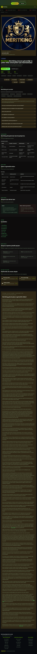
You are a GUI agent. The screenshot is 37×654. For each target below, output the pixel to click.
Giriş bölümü (4, 225)
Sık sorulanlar (4, 227)
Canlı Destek (31, 643)
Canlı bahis (18, 645)
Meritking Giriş (15, 3)
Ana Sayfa (2, 12)
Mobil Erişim (31, 642)
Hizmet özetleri (4, 235)
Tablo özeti (4, 230)
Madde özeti (4, 233)
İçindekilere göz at (15, 68)
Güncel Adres (30, 640)
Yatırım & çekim (18, 639)
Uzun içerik (4, 236)
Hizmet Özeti (31, 645)
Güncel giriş (18, 643)
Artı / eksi (3, 231)
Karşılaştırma (4, 228)
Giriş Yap (22, 3)
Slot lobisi (18, 640)
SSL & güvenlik (18, 642)
